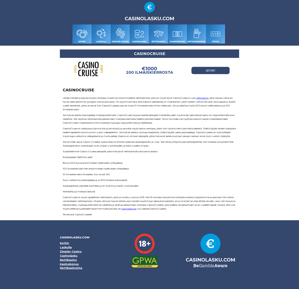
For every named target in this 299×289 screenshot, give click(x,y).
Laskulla (66, 247)
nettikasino (202, 97)
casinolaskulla (128, 208)
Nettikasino (68, 260)
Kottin (64, 243)
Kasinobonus (69, 264)
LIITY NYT (210, 70)
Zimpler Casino (71, 251)
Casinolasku (68, 255)
